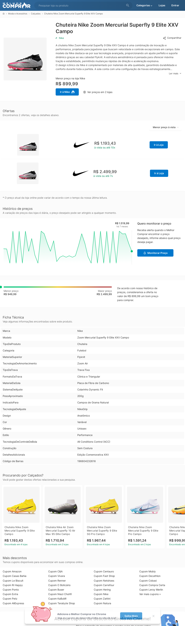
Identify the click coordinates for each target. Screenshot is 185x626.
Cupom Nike (101, 594)
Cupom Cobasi (148, 580)
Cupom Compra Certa (152, 585)
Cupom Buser (56, 589)
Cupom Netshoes (104, 580)
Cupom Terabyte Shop (61, 603)
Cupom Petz (10, 598)
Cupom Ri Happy (13, 585)
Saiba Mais (131, 615)
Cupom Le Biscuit (13, 580)
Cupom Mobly (147, 571)
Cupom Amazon (12, 571)
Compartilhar (172, 38)
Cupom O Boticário (59, 585)
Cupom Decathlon (149, 575)
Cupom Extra (10, 594)
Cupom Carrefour (104, 585)
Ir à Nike (67, 92)
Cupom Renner (57, 580)
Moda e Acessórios (17, 13)
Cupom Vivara (56, 575)
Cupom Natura (102, 603)
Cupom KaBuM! (57, 598)
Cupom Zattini (102, 598)
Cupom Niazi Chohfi (60, 594)
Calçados (35, 13)
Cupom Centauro (104, 571)
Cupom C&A (55, 571)
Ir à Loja (159, 144)
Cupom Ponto (11, 589)
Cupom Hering (102, 589)
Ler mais (175, 73)
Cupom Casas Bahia (14, 575)
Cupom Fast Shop (104, 575)
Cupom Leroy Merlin (151, 589)
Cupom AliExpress (13, 603)
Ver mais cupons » (150, 594)
